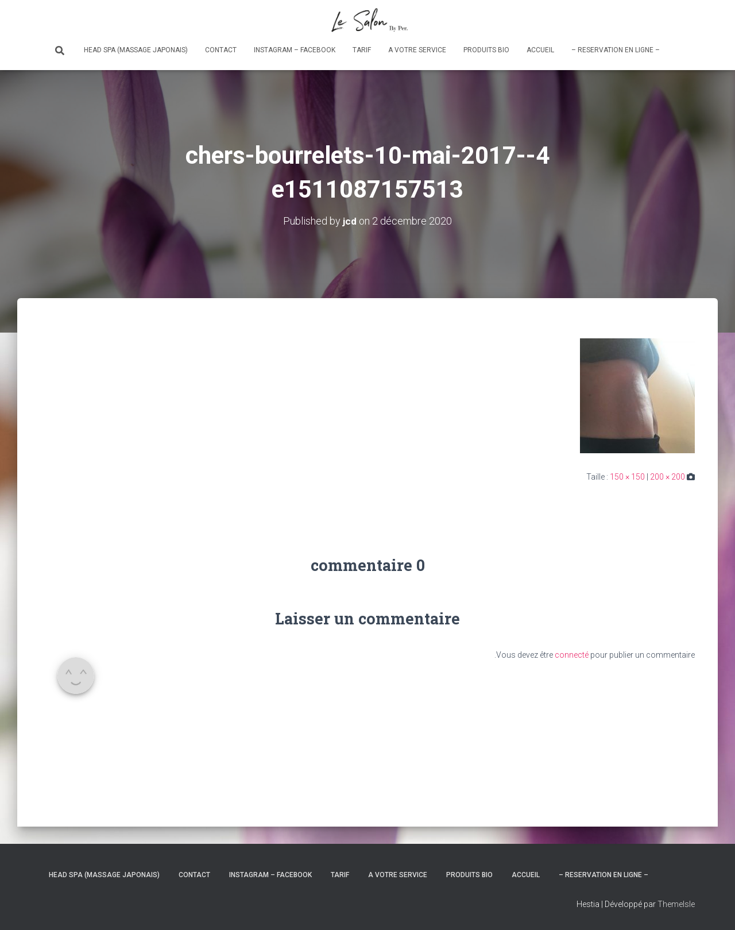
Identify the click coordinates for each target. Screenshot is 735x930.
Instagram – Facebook (294, 50)
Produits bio (486, 50)
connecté (572, 654)
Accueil (540, 50)
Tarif (362, 50)
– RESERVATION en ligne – (615, 50)
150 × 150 (627, 476)
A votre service (417, 50)
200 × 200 (667, 476)
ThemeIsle (676, 904)
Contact (221, 50)
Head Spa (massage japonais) (136, 50)
